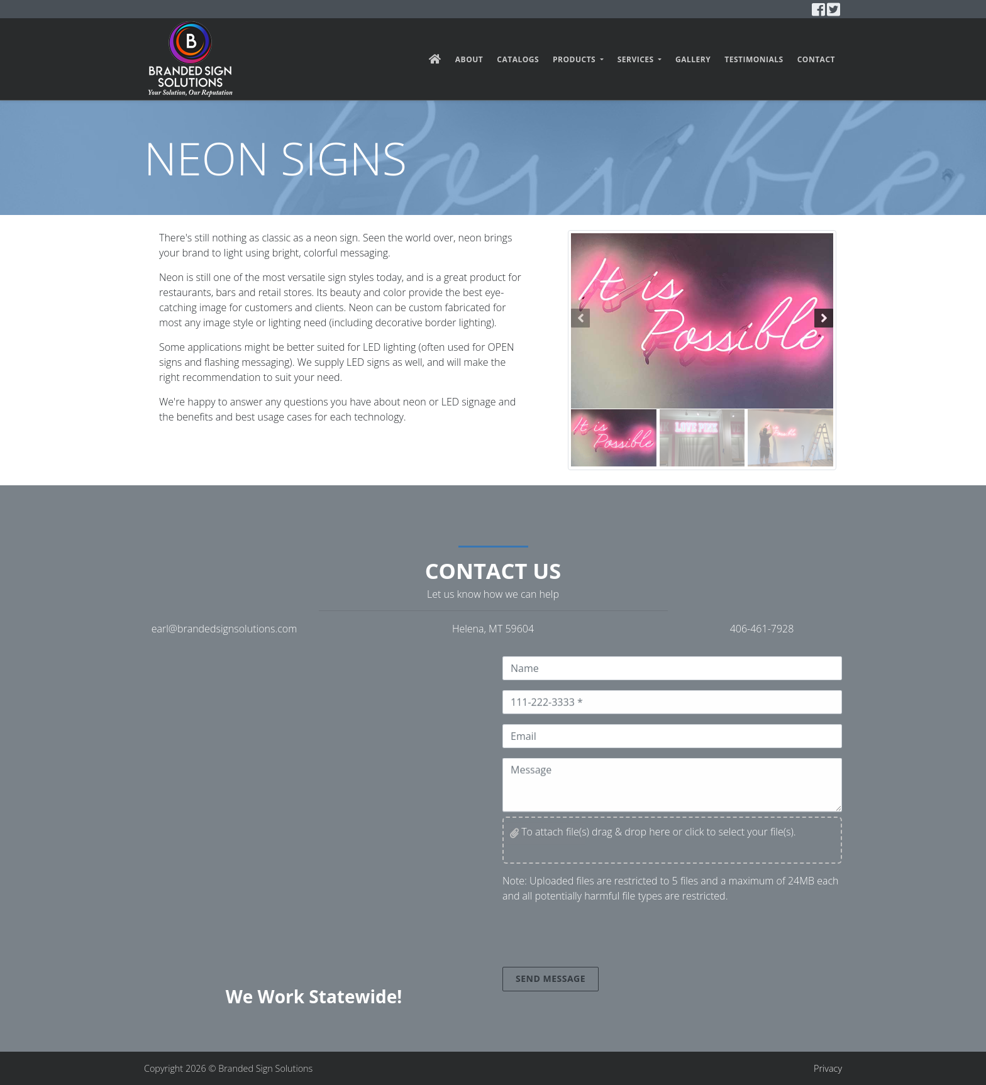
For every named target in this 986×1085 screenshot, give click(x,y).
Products (575, 59)
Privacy (828, 1068)
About (469, 59)
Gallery (693, 59)
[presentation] (598, 937)
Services (637, 59)
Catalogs (518, 59)
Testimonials (753, 59)
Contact (816, 59)
